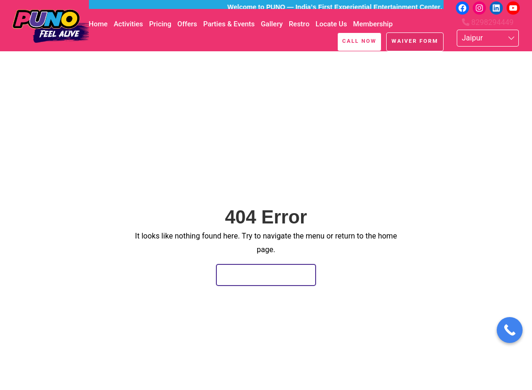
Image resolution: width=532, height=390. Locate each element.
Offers (187, 24)
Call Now (359, 41)
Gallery (272, 24)
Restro (299, 24)
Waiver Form (414, 41)
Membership (373, 24)
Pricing (160, 24)
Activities (128, 24)
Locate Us (331, 24)
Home (98, 24)
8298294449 (488, 22)
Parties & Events (229, 24)
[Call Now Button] (510, 330)
